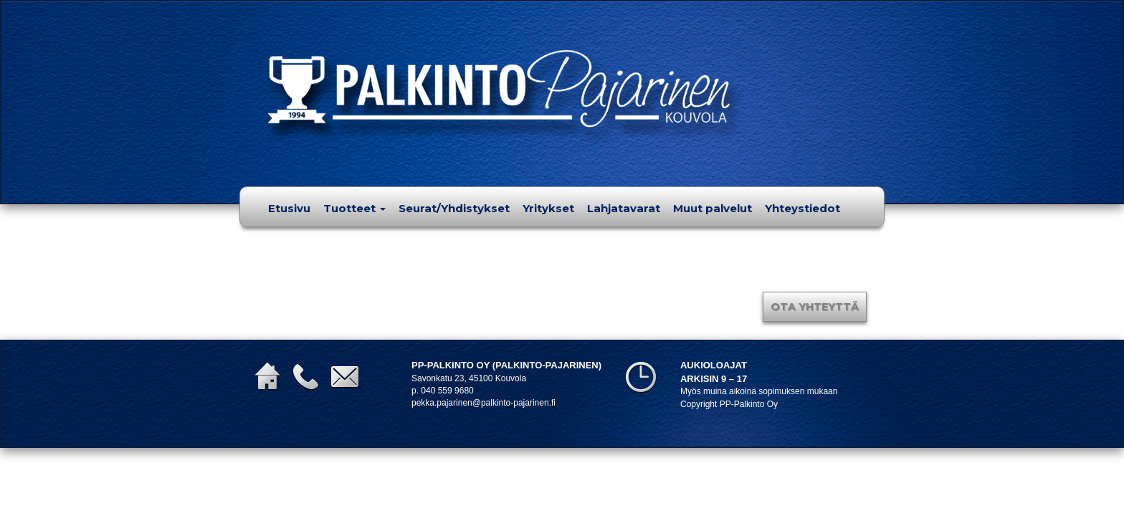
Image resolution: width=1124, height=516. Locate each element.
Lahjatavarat (623, 208)
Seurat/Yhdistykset (454, 208)
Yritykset (548, 208)
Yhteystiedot (802, 208)
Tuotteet (354, 208)
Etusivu (289, 208)
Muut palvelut (712, 208)
